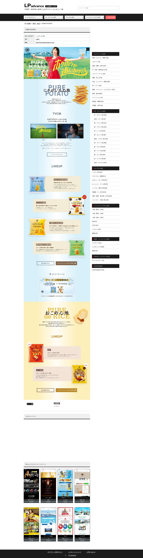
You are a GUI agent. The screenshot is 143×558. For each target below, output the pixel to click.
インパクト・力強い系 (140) (100, 200)
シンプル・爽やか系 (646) (99, 188)
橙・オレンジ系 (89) (100, 135)
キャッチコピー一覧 (98, 260)
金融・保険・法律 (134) (99, 65)
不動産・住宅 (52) (97, 105)
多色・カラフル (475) (100, 162)
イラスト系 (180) (97, 172)
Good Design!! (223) (98, 270)
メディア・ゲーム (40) (98, 73)
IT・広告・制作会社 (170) (99, 69)
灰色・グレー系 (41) (100, 119)
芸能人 (81, 499)
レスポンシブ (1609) (98, 247)
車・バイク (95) (96, 85)
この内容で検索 (110, 17)
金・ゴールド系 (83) (100, 158)
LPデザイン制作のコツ (55, 552)
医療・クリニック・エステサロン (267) (103, 89)
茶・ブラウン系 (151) (100, 127)
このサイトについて (74, 552)
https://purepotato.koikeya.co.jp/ (45, 42)
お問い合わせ (91, 552)
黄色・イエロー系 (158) (101, 139)
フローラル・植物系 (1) (99, 176)
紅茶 (84, 499)
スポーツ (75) (96, 61)
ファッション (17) (97, 97)
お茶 (48, 499)
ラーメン (67, 538)
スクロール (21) (96, 243)
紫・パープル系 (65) (100, 150)
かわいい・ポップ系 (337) (99, 180)
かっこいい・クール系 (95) (100, 184)
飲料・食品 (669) (97, 93)
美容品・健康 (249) (97, 101)
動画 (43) (95, 250)
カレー (32, 538)
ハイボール (65, 499)
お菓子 (38, 39)
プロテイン (32, 499)
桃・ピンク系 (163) (99, 154)
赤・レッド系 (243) (99, 131)
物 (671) (94, 221)
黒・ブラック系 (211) (100, 123)
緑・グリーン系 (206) (100, 142)
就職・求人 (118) (97, 77)
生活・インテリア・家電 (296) (101, 81)
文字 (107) (95, 225)
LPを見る (31, 501)
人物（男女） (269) (97, 209)
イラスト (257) (96, 229)
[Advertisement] (57, 442)
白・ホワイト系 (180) (100, 115)
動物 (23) (95, 233)
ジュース (84, 538)
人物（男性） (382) (97, 213)
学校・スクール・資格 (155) (100, 58)
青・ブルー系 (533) (99, 147)
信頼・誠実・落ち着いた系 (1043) (102, 196)
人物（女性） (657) (97, 217)
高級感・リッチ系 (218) (99, 192)
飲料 (29, 499)
